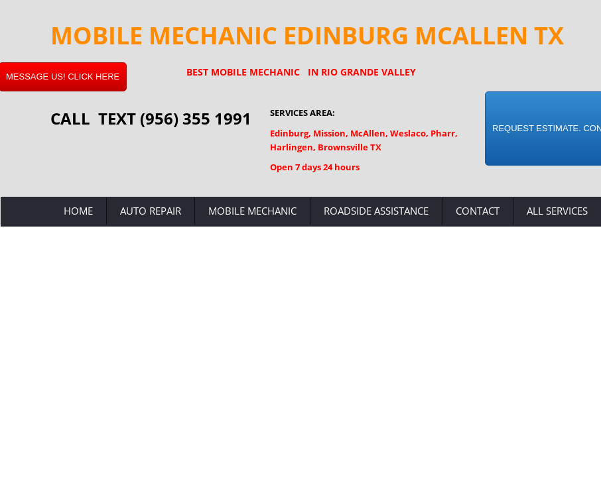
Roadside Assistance (376, 210)
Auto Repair (150, 210)
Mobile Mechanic (252, 210)
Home (78, 210)
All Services (557, 210)
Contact (478, 210)
